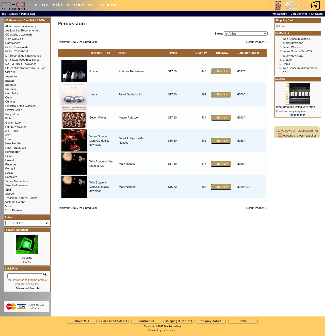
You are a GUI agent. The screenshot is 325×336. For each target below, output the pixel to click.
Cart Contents (299, 13)
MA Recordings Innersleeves (23, 55)
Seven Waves (97, 117)
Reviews (280, 79)
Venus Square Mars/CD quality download (99, 140)
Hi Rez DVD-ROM (16, 51)
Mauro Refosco (128, 117)
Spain (8, 189)
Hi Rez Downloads (16, 47)
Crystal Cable (13, 109)
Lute (8, 139)
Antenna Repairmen (131, 71)
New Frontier (13, 143)
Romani (10, 168)
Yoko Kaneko (13, 210)
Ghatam (94, 71)
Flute (8, 118)
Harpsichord (12, 42)
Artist (122, 52)
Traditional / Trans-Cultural (21, 197)
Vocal (8, 206)
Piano (8, 156)
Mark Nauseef (127, 163)
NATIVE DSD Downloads (21, 63)
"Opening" (27, 257)
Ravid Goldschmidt (130, 94)
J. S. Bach (11, 130)
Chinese (10, 101)
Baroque (10, 84)
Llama (93, 94)
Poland (9, 160)
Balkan (9, 80)
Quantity (201, 52)
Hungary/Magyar (15, 126)
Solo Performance (16, 185)
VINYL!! (10, 72)
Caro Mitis (11, 93)
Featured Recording (16, 229)
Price (173, 52)
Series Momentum (16, 181)
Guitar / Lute (13, 122)
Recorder (11, 164)
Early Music (12, 114)
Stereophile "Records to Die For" (25, 68)
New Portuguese (15, 147)
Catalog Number (248, 52)
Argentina (11, 76)
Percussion (28, 13)
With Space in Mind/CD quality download (99, 186)
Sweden (10, 193)
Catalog (13, 13)
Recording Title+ (99, 52)
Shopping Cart (284, 20)
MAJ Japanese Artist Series (22, 59)
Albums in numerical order (21, 26)
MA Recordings (172, 326)
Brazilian (10, 89)
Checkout (317, 13)
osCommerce (169, 330)
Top (4, 13)
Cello (8, 97)
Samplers (11, 176)
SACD (9, 172)
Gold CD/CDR (14, 38)
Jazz (8, 135)
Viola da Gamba (15, 202)
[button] (221, 71)
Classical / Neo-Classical (20, 105)
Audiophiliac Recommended (22, 30)
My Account (280, 13)
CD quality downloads (18, 34)
